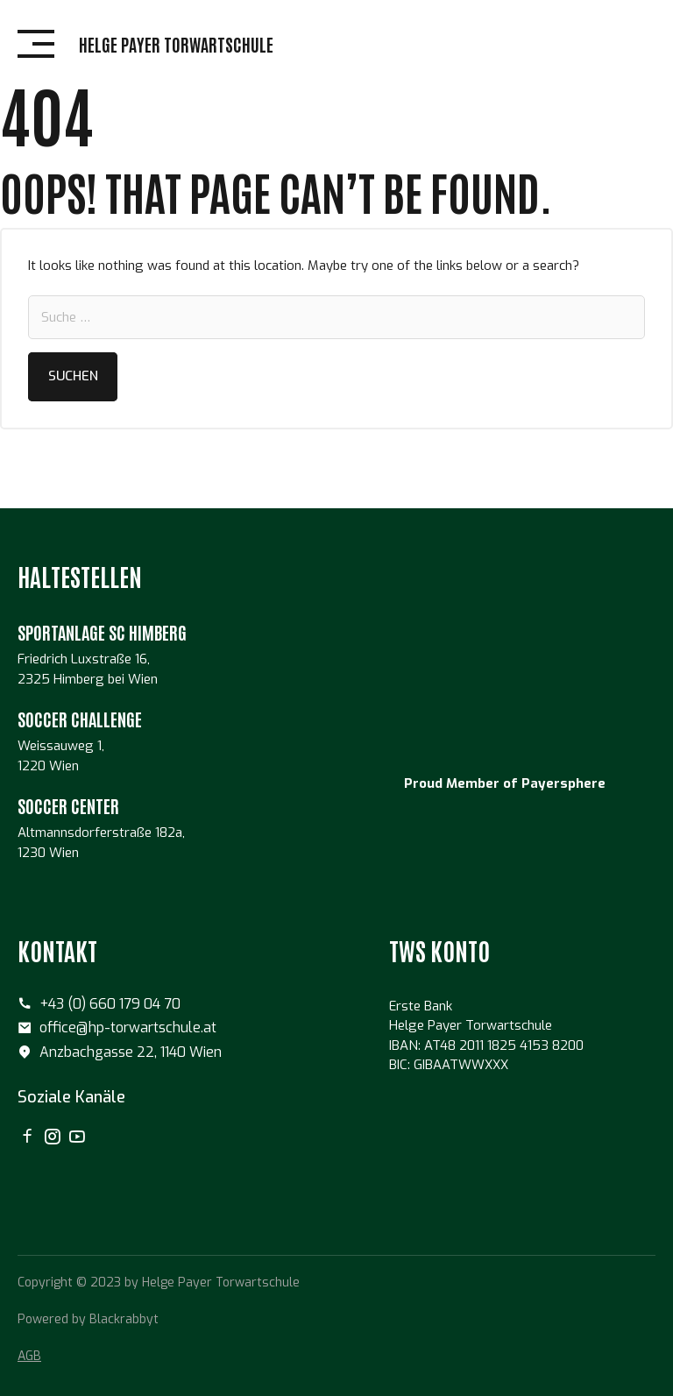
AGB (29, 1356)
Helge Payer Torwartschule (176, 43)
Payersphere (563, 783)
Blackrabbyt (124, 1319)
